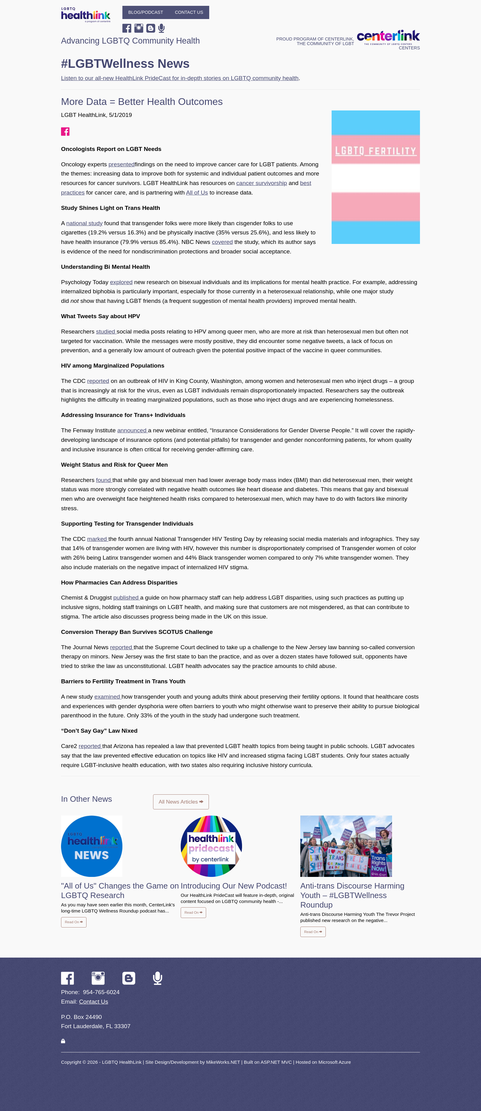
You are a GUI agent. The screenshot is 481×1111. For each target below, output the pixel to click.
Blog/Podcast (145, 12)
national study (84, 223)
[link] (63, 1041)
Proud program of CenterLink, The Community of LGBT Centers (348, 43)
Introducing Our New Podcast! (234, 885)
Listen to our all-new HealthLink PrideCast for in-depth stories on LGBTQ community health (179, 78)
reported (98, 381)
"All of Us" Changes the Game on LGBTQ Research (120, 890)
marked (97, 539)
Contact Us (189, 12)
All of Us (197, 192)
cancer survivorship (261, 183)
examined (108, 696)
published (127, 597)
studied (106, 331)
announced (132, 430)
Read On (74, 922)
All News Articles (181, 802)
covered (222, 242)
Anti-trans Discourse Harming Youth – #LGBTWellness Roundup (352, 895)
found (104, 480)
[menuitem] (145, 12)
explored (121, 282)
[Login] (63, 1041)
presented (122, 164)
